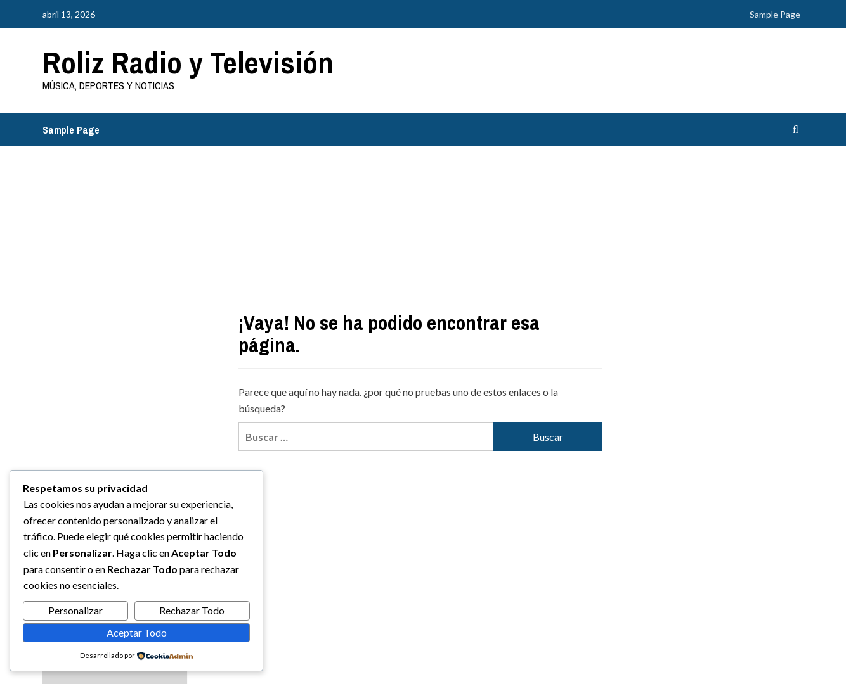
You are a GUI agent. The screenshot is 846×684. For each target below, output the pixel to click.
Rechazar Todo (192, 610)
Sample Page (775, 14)
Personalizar (75, 610)
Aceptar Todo (137, 632)
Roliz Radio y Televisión (188, 62)
